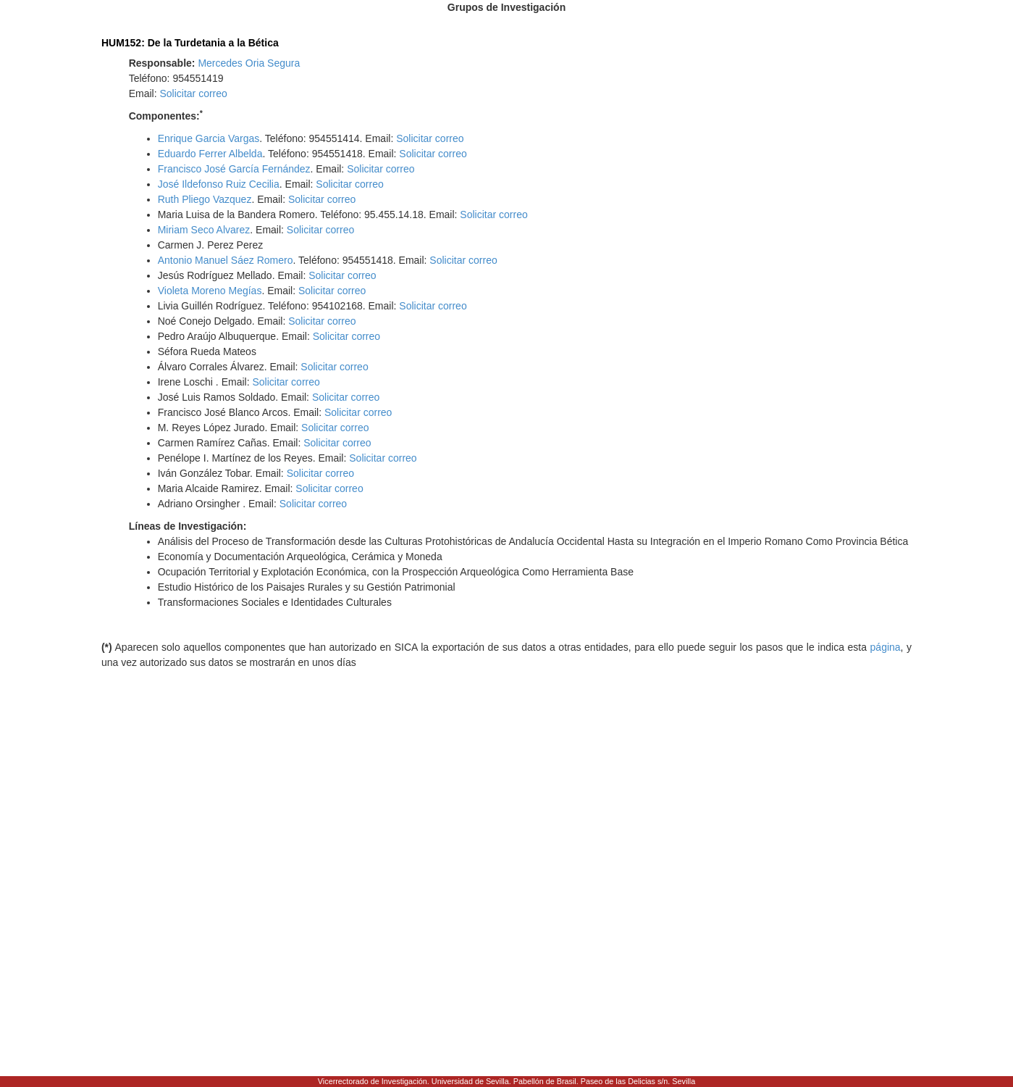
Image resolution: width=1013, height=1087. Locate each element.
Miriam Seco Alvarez (204, 230)
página (885, 647)
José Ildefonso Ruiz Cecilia (218, 184)
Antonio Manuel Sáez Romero (225, 260)
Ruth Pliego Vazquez (205, 199)
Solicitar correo (193, 93)
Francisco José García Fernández (234, 169)
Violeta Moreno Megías (210, 290)
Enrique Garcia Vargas (209, 138)
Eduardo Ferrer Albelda (210, 153)
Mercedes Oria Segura (249, 63)
